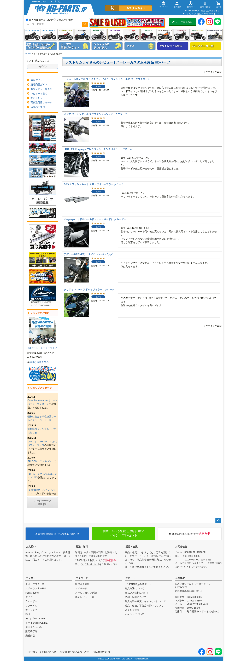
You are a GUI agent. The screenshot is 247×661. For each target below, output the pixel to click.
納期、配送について (135, 597)
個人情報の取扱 (101, 652)
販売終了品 (31, 631)
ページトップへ (218, 520)
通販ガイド (37, 80)
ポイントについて (134, 614)
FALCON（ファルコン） (40, 461)
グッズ (140, 46)
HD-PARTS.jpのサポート (138, 584)
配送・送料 (82, 546)
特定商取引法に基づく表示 (74, 652)
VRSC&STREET (198, 34)
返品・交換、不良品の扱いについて (144, 605)
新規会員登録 (82, 584)
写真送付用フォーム (41, 102)
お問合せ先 (181, 546)
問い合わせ (37, 98)
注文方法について (134, 588)
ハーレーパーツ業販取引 (42, 502)
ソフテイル (115, 34)
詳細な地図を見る (39, 362)
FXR (27, 614)
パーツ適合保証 (182, 22)
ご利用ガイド (35, 559)
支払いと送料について (137, 592)
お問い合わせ (49, 652)
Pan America (165, 34)
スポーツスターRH (35, 588)
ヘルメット (107, 46)
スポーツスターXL (35, 584)
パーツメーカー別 (205, 46)
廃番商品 (30, 635)
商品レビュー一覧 (84, 597)
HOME (28, 54)
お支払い (31, 546)
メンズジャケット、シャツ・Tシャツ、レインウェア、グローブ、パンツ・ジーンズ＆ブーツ (74, 46)
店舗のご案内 (38, 107)
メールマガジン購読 (86, 592)
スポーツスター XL (32, 34)
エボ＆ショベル (33, 627)
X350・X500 (181, 34)
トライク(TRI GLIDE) (148, 34)
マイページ (82, 578)
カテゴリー (32, 578)
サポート (130, 578)
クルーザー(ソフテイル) (82, 34)
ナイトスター (65, 34)
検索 (84, 24)
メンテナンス (41, 46)
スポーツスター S (49, 34)
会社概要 (180, 578)
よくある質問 (132, 609)
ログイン (42, 66)
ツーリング (98, 34)
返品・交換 (132, 546)
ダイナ (132, 34)
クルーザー (31, 601)
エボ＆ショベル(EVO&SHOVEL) (214, 34)
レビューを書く (39, 93)
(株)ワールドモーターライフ (42, 347)
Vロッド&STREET (35, 618)
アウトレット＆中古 (172, 46)
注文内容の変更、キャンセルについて (145, 601)
